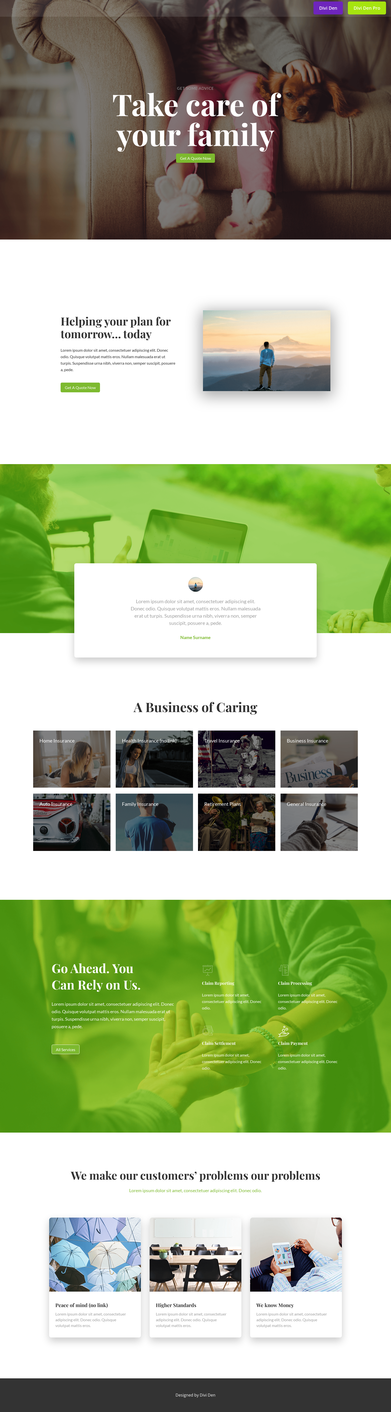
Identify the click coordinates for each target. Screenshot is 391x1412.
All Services (65, 1049)
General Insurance (306, 804)
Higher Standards (176, 1305)
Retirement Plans (222, 804)
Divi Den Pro (367, 8)
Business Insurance (307, 741)
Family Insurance (140, 804)
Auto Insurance (55, 804)
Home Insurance (57, 741)
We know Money (275, 1305)
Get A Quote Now (195, 158)
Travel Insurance (222, 741)
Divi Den (207, 1395)
